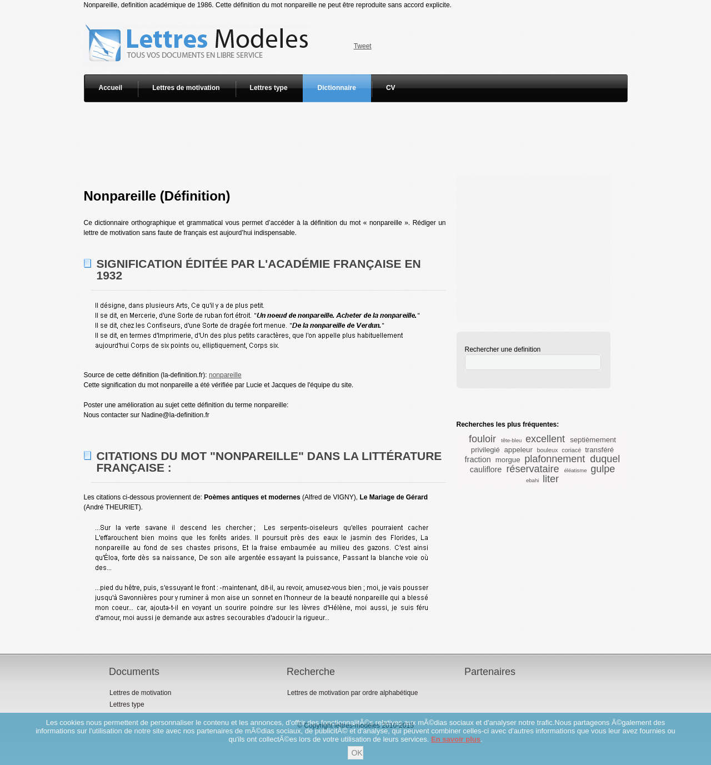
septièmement (593, 440)
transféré (599, 450)
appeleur (518, 450)
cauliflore (486, 469)
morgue (507, 460)
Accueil (111, 88)
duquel (605, 458)
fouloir (482, 438)
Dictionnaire (337, 88)
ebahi (532, 480)
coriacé (571, 450)
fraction (478, 459)
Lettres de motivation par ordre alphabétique (352, 693)
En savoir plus (455, 739)
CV (390, 88)
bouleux (547, 450)
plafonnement (554, 458)
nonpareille (225, 375)
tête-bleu (511, 440)
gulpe (602, 468)
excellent (545, 438)
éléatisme (575, 470)
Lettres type (269, 88)
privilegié (485, 450)
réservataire (532, 468)
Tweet (363, 46)
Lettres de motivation (185, 88)
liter (551, 478)
